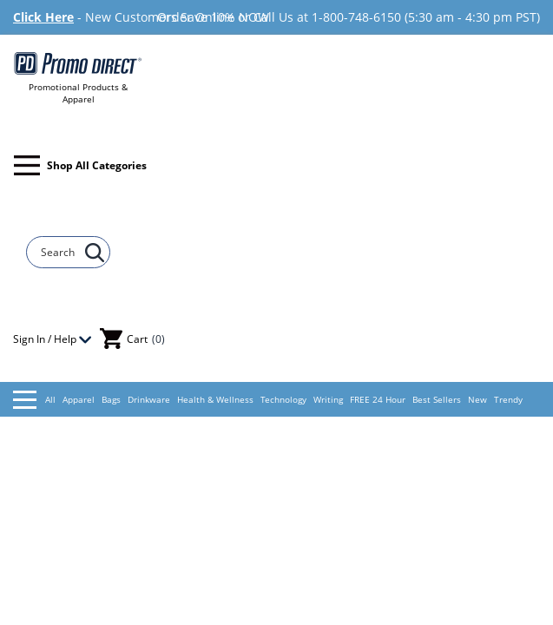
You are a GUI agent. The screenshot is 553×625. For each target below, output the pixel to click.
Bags (111, 399)
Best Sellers (436, 399)
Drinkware (149, 399)
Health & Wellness (215, 399)
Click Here (43, 17)
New (477, 399)
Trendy (508, 399)
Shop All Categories (80, 165)
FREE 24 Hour (377, 399)
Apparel (79, 399)
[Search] (60, 252)
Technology (283, 399)
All (34, 400)
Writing (328, 399)
